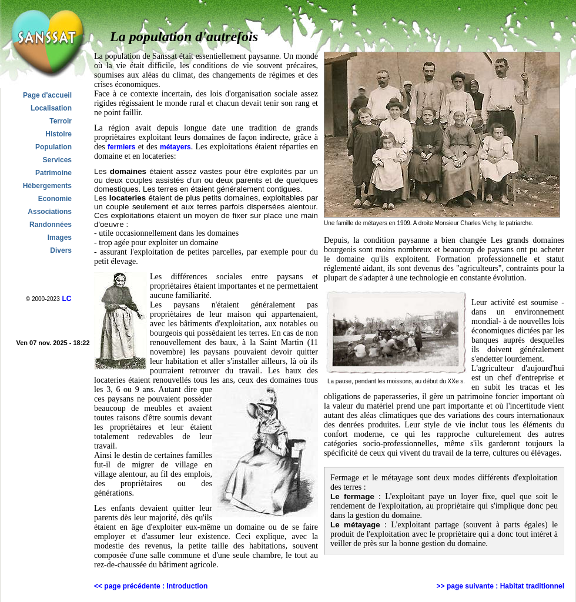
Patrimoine (53, 173)
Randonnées (50, 224)
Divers (61, 250)
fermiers (121, 147)
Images (60, 237)
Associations (50, 212)
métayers (175, 147)
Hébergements (47, 186)
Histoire (58, 134)
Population (53, 147)
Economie (55, 199)
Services (57, 160)
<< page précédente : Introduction (150, 586)
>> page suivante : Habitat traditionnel (500, 586)
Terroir (60, 121)
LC (66, 299)
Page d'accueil (47, 95)
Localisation (51, 108)
